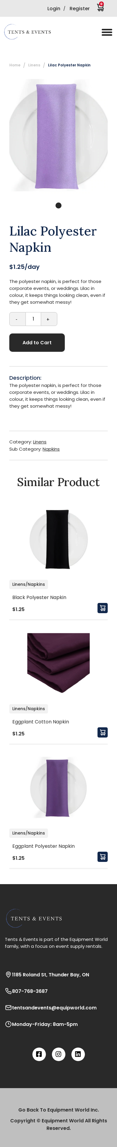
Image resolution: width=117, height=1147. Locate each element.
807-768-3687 (26, 991)
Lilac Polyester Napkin (69, 65)
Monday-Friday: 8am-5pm (41, 1024)
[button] (31, 31)
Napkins (51, 449)
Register (80, 8)
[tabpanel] (58, 136)
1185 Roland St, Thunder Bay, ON (47, 974)
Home (14, 65)
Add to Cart (37, 342)
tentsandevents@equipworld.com (51, 1007)
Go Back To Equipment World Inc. (58, 1109)
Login (53, 8)
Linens (34, 65)
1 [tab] (59, 205)
